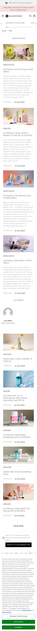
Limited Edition (8, 64)
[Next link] (35, 23)
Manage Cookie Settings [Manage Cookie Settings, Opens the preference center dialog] (18, 616)
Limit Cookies (18, 622)
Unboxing (7, 128)
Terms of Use (6, 612)
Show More (18, 526)
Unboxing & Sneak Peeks (15, 23)
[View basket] (34, 16)
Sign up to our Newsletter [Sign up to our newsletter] (18, 545)
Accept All (18, 627)
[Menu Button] (2, 16)
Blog (10, 31)
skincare (6, 391)
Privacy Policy (26, 610)
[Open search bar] (30, 16)
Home (4, 31)
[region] (18, 592)
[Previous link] (1, 23)
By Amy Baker (19, 102)
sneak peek (7, 354)
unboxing (7, 430)
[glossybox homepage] (15, 15)
